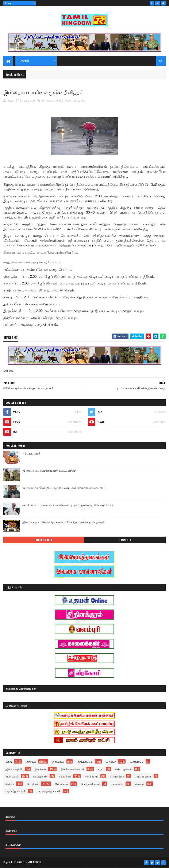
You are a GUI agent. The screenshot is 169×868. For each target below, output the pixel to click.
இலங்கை (47, 100)
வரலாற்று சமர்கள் (15, 791)
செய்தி (59, 100)
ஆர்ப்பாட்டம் (85, 761)
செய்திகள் (33, 784)
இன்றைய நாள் (14, 769)
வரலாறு (139, 784)
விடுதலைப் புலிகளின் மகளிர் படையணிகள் (49, 470)
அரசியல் (31, 761)
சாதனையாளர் (143, 776)
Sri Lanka (79, 100)
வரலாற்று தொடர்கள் (49, 791)
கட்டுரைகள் (12, 776)
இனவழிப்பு (136, 761)
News (68, 100)
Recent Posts (43, 540)
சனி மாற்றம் (117, 776)
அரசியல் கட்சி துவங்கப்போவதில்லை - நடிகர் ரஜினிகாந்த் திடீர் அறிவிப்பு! (68, 505)
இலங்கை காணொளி (72, 769)
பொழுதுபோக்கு (90, 784)
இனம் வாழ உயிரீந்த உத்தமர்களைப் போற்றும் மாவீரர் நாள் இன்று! (63, 522)
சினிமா (9, 784)
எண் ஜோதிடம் (123, 769)
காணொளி (65, 776)
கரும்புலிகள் (40, 776)
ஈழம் (101, 769)
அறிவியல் (58, 761)
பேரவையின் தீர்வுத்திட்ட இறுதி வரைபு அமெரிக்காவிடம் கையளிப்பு (64, 487)
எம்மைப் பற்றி (31, 453)
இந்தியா (111, 761)
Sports (8, 761)
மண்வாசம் (117, 784)
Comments (125, 540)
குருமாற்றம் (91, 776)
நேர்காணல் (61, 784)
